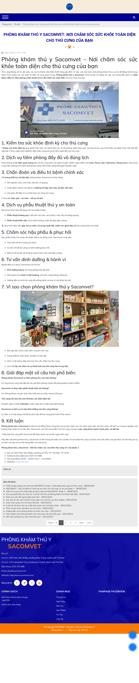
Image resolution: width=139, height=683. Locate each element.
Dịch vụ (59, 606)
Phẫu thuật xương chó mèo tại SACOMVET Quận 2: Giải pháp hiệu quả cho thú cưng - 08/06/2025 (50, 486)
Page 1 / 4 (52, 522)
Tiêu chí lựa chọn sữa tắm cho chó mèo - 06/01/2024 (29, 508)
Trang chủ (61, 597)
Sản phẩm (61, 610)
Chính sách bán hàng (11, 604)
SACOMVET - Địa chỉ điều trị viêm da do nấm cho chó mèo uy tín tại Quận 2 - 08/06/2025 (46, 488)
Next (81, 522)
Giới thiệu (60, 601)
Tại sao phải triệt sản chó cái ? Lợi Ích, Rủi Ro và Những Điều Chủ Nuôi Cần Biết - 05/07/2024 (48, 494)
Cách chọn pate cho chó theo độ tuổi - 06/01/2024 (28, 502)
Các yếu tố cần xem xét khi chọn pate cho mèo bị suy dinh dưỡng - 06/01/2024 (41, 500)
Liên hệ (59, 619)
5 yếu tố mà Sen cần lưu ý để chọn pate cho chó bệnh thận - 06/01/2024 (38, 505)
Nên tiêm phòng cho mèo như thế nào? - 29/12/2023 (29, 516)
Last (89, 522)
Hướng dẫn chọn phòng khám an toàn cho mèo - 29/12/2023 (33, 511)
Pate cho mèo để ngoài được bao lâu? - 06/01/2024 (29, 497)
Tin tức (59, 614)
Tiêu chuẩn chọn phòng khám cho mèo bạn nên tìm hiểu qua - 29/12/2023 (39, 514)
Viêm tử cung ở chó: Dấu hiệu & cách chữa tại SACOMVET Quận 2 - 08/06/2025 (42, 491)
